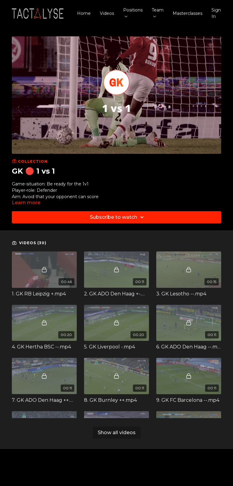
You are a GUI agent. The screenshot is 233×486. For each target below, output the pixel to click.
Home (84, 13)
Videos (107, 13)
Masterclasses (187, 13)
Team (158, 12)
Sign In (216, 13)
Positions (133, 12)
